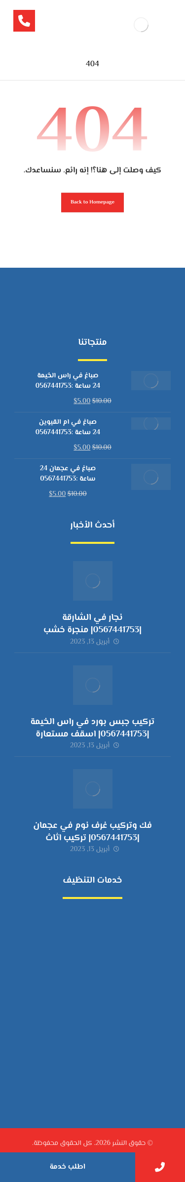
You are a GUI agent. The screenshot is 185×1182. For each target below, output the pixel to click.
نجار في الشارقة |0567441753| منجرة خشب (92, 624)
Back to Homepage (92, 202)
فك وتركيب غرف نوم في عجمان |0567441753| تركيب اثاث (92, 832)
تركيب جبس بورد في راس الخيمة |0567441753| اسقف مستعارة (92, 728)
